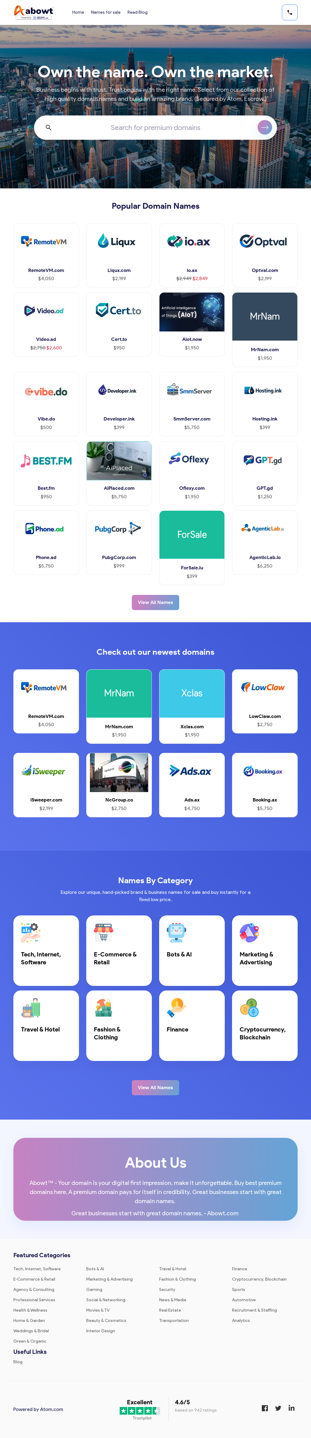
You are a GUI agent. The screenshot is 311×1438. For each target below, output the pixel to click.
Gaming (94, 1289)
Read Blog (138, 12)
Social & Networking (105, 1299)
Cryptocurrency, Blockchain (259, 1279)
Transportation (174, 1320)
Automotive (244, 1299)
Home (78, 12)
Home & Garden (29, 1320)
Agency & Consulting (33, 1289)
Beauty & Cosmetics (106, 1320)
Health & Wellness (30, 1310)
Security (167, 1289)
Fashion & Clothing (177, 1279)
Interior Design (100, 1330)
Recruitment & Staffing (254, 1310)
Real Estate (170, 1310)
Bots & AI (95, 1269)
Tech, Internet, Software (37, 1269)
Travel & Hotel (172, 1269)
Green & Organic (29, 1341)
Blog (17, 1361)
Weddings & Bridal (31, 1330)
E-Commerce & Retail (34, 1279)
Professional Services (34, 1299)
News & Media (172, 1299)
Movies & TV (98, 1310)
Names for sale (106, 12)
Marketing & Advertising (109, 1279)
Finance (239, 1269)
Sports (238, 1289)
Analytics (241, 1320)
